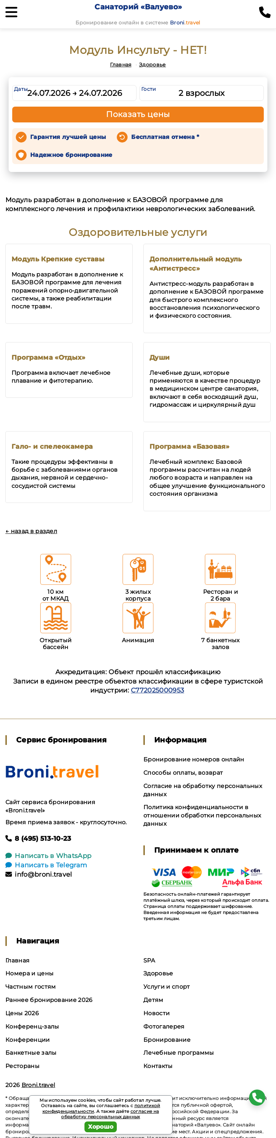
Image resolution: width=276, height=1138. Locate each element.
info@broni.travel (38, 874)
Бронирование (166, 1039)
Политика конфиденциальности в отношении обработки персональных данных (202, 815)
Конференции (27, 1039)
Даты (21, 89)
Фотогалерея (164, 1026)
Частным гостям (30, 986)
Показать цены (138, 114)
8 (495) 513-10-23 (38, 839)
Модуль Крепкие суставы (58, 259)
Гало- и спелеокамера (52, 447)
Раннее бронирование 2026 (49, 1000)
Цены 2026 (22, 1013)
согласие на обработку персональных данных (110, 1114)
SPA (149, 960)
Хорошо (101, 1126)
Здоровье (152, 64)
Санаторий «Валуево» (138, 6)
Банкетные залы (30, 1052)
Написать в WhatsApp (48, 856)
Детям (153, 1000)
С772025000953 (157, 690)
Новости (156, 1013)
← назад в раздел (31, 531)
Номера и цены (29, 973)
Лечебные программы (178, 1052)
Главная (120, 64)
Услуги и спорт (166, 986)
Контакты (158, 1066)
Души (160, 358)
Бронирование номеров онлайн (193, 759)
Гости (148, 89)
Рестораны (22, 1066)
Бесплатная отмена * (165, 137)
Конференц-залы (32, 1026)
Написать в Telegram (46, 865)
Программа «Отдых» (48, 358)
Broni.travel (38, 1085)
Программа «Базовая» (189, 447)
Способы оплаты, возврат (183, 772)
